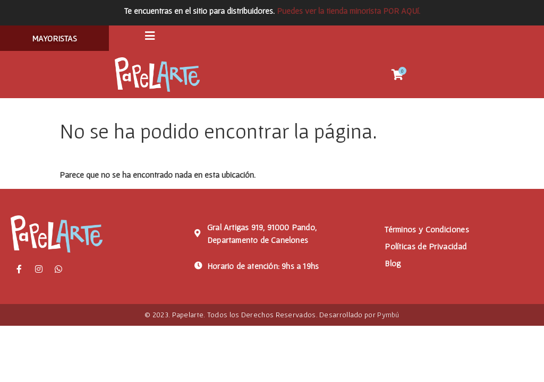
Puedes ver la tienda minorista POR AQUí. (348, 10)
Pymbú (388, 316)
